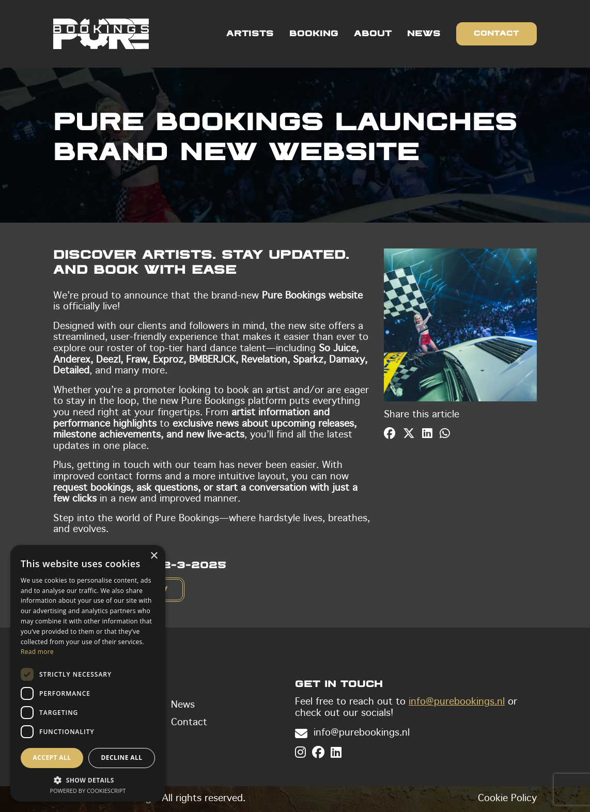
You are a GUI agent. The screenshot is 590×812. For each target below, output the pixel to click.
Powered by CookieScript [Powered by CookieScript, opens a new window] (88, 790)
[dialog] (87, 673)
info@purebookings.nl (457, 702)
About (373, 34)
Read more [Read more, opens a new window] (37, 651)
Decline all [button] (122, 757)
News (424, 34)
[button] (88, 779)
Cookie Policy (507, 798)
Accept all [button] (52, 757)
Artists (250, 34)
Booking (313, 34)
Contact (496, 33)
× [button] (154, 556)
